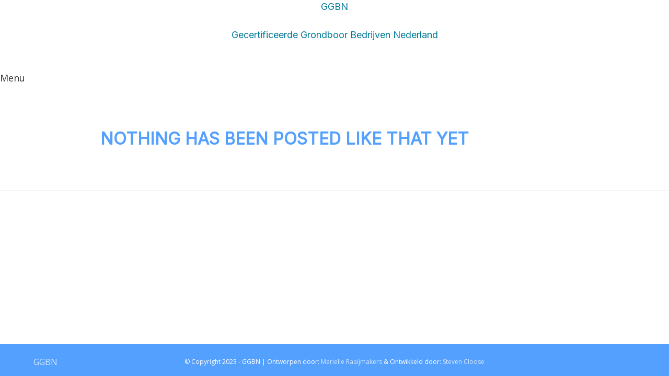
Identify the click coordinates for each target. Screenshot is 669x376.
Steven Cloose (464, 362)
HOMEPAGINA (314, 112)
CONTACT (525, 83)
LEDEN (465, 83)
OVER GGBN (399, 83)
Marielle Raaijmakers (351, 362)
